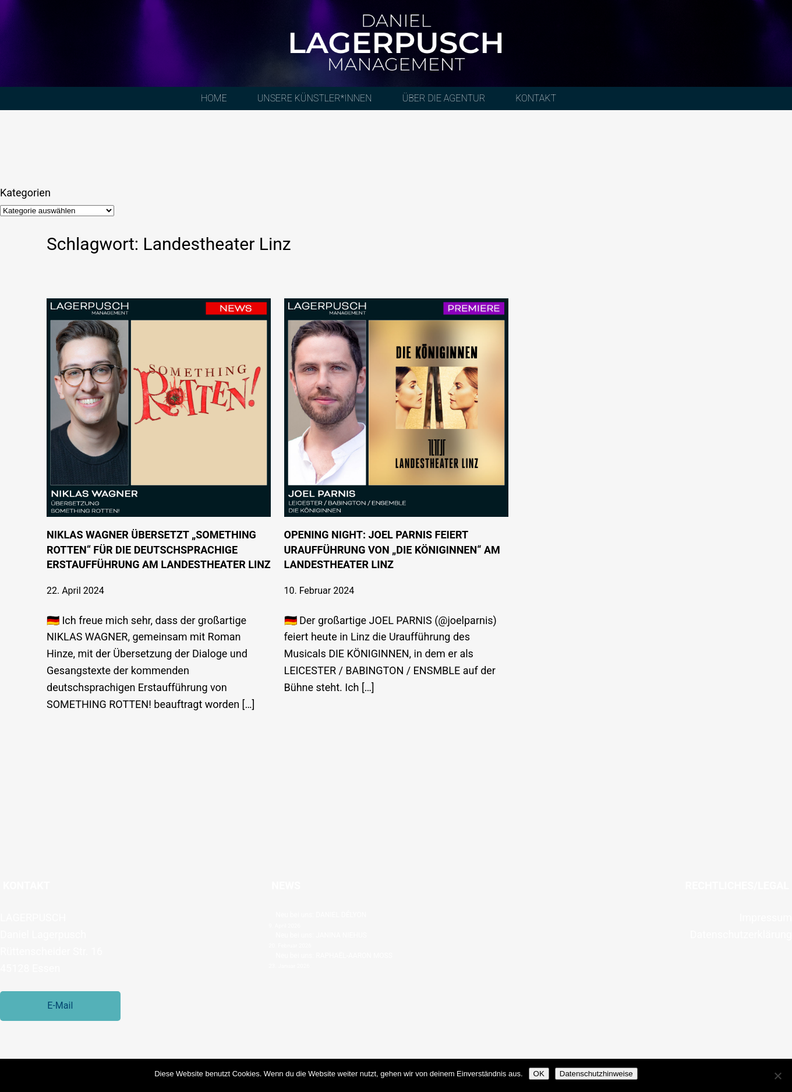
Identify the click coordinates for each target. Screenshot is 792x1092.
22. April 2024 (75, 590)
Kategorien (25, 192)
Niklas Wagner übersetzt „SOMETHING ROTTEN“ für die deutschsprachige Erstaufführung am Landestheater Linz (159, 549)
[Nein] (777, 1076)
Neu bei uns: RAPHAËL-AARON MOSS (334, 956)
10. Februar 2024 (319, 590)
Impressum (765, 917)
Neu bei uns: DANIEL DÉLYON (320, 915)
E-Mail (60, 1005)
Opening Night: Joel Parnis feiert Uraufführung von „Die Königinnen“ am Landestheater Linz (392, 549)
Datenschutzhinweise (596, 1073)
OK (538, 1073)
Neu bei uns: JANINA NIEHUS (321, 935)
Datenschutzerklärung (741, 934)
